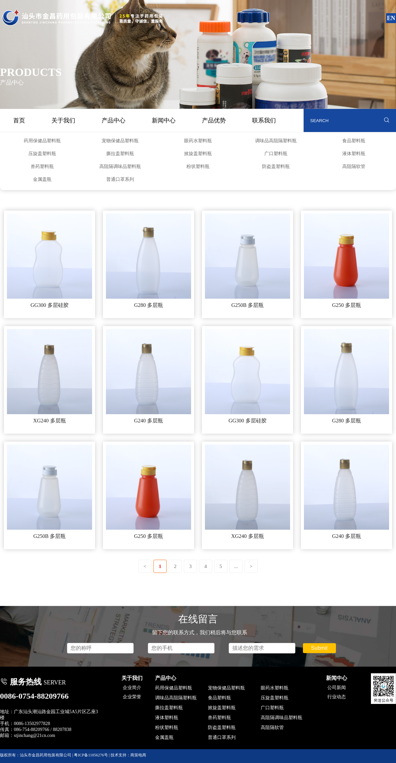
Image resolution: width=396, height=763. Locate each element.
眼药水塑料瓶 (198, 140)
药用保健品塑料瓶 (42, 140)
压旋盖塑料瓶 (42, 153)
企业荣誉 (132, 696)
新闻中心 (164, 120)
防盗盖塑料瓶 (276, 166)
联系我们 (264, 120)
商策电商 (138, 755)
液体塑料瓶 (353, 153)
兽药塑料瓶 (42, 166)
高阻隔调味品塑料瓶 (120, 166)
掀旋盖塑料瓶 (198, 153)
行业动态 (336, 696)
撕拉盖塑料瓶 (120, 153)
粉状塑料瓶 (198, 166)
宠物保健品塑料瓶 (120, 140)
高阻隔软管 (353, 166)
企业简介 (132, 687)
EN (391, 18)
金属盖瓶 (42, 179)
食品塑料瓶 (353, 140)
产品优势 (214, 120)
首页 (19, 120)
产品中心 (113, 120)
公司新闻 (336, 687)
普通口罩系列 (120, 179)
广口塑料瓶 (275, 153)
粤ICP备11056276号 (91, 755)
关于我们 (63, 120)
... (236, 566)
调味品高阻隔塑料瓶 (276, 140)
